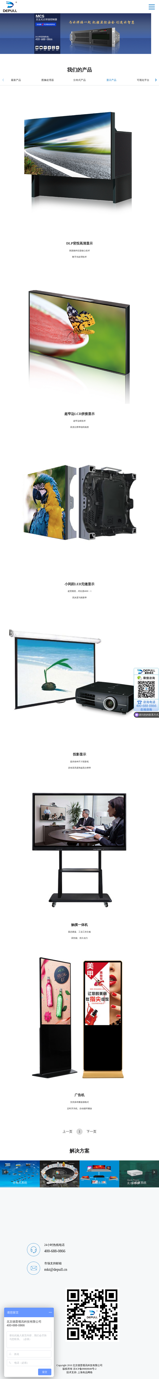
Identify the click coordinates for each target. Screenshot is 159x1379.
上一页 (67, 1131)
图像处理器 (47, 80)
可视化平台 (143, 80)
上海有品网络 (85, 1372)
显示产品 (111, 80)
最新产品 (16, 80)
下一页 (91, 1131)
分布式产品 (79, 80)
